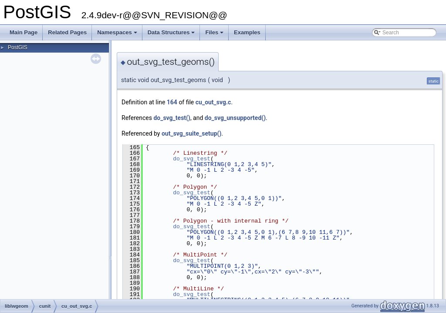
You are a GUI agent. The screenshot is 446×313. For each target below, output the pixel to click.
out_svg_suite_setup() (191, 133)
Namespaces (118, 34)
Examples (247, 32)
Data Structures (172, 34)
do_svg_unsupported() (235, 117)
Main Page (23, 32)
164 (172, 102)
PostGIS (17, 47)
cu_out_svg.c (213, 102)
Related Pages (67, 32)
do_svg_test (191, 159)
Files (215, 34)
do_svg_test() (171, 117)
